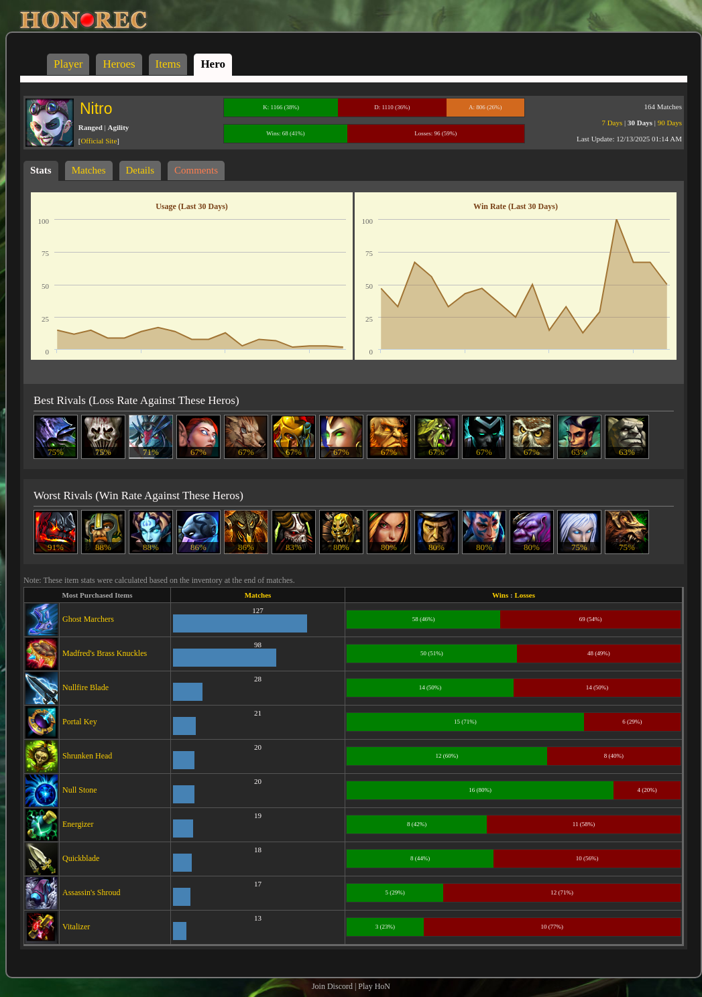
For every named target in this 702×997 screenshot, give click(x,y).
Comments (196, 170)
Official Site (98, 141)
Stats (41, 170)
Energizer (77, 824)
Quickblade (80, 858)
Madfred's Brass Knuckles (104, 653)
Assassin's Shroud (91, 892)
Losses (524, 595)
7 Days (611, 123)
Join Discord (332, 986)
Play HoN (374, 986)
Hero (212, 64)
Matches (89, 170)
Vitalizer (76, 926)
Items (168, 64)
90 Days (670, 123)
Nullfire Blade (85, 687)
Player (68, 64)
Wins (500, 595)
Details (140, 170)
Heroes (119, 64)
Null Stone (79, 790)
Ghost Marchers (88, 619)
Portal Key (79, 721)
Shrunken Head (87, 755)
